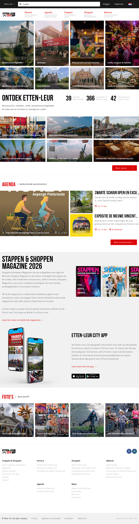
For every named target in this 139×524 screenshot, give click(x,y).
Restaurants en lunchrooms (85, 62)
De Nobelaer (117, 229)
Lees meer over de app (84, 366)
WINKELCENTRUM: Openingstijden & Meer (21, 135)
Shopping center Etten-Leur (84, 468)
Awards (5, 477)
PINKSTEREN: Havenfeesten (109, 135)
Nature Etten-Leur (114, 477)
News (74, 484)
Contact (5, 480)
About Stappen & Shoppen (13, 465)
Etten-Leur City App (10, 474)
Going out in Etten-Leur (47, 468)
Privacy (34, 518)
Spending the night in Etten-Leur (51, 471)
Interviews (76, 497)
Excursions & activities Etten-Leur (121, 471)
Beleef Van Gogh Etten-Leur (15, 86)
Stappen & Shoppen (11, 460)
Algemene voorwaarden (51, 518)
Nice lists (76, 494)
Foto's (7, 397)
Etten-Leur (9, 4)
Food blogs (77, 491)
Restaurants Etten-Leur (47, 465)
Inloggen (106, 4)
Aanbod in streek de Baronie (120, 86)
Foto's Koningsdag (46, 433)
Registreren (119, 4)
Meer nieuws (121, 168)
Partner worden (9, 471)
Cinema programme (45, 491)
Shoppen (76, 460)
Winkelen (41, 62)
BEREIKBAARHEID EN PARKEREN (63, 135)
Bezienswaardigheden (12, 62)
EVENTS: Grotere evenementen (17, 158)
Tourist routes (112, 474)
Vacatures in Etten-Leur (124, 98)
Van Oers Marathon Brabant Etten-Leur (122, 433)
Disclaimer (69, 518)
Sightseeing (111, 465)
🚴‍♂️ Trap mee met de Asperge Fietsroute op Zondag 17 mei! (27, 232)
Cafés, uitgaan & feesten (119, 62)
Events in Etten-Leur (46, 488)
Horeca (40, 460)
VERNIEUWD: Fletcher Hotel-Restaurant (114, 158)
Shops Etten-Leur (79, 465)
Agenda (8, 184)
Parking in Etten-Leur (81, 474)
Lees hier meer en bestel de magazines (22, 320)
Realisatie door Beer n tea (126, 518)
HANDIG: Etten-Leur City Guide (63, 158)
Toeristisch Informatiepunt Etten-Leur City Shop (87, 86)
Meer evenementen (122, 242)
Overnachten (43, 86)
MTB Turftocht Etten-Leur (84, 433)
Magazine (6, 468)
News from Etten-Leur (81, 488)
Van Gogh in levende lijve (14, 433)
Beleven (110, 460)
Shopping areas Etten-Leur (83, 471)
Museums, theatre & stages (118, 468)
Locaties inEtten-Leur (101, 98)
